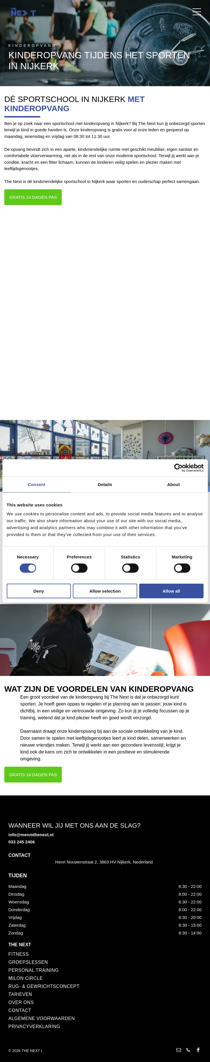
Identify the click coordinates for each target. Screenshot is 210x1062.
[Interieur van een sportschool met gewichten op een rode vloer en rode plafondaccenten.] (55, 260)
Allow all (171, 591)
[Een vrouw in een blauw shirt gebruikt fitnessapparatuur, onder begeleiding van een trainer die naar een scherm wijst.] (55, 360)
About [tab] (173, 484)
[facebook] (198, 1050)
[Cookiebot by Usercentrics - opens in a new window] (178, 467)
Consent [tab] (36, 484)
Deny (38, 591)
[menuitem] (98, 954)
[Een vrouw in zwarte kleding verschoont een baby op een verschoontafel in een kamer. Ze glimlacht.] (155, 260)
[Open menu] (196, 11)
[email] (178, 1050)
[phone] (188, 1050)
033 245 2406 (21, 841)
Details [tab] (105, 484)
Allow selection (105, 591)
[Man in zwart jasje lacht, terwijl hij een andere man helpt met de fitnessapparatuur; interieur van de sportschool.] (155, 360)
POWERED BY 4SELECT (64, 1050)
